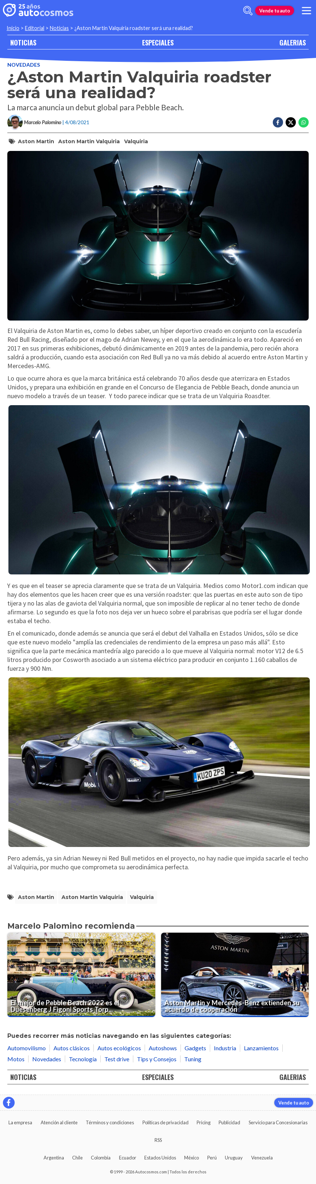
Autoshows (163, 1047)
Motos (16, 1058)
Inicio (13, 28)
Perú (212, 1158)
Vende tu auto (274, 11)
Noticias (59, 28)
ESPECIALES (158, 42)
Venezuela (262, 1158)
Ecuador (127, 1158)
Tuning (192, 1058)
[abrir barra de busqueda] (247, 10)
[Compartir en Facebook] (278, 122)
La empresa (20, 1122)
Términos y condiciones (110, 1122)
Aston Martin (36, 141)
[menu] (306, 10)
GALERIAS (292, 42)
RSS (158, 1140)
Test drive (116, 1058)
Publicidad (229, 1122)
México (191, 1158)
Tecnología (83, 1058)
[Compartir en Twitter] (291, 122)
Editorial (34, 28)
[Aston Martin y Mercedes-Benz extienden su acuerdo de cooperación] (235, 975)
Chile (77, 1158)
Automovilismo (26, 1047)
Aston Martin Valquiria (89, 141)
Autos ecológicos (119, 1047)
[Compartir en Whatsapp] (303, 122)
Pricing (204, 1122)
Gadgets (195, 1047)
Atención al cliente (59, 1122)
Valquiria (136, 141)
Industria (225, 1047)
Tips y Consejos (156, 1058)
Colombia (101, 1158)
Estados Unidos (160, 1158)
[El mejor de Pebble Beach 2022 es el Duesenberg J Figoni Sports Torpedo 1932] (81, 975)
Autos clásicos (71, 1047)
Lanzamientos (261, 1047)
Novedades (23, 65)
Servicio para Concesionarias (278, 1122)
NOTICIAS (23, 42)
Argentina (54, 1158)
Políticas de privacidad (165, 1122)
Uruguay (234, 1158)
